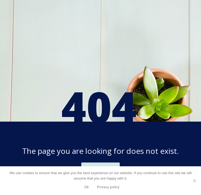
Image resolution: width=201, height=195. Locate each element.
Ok (86, 187)
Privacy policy (108, 187)
